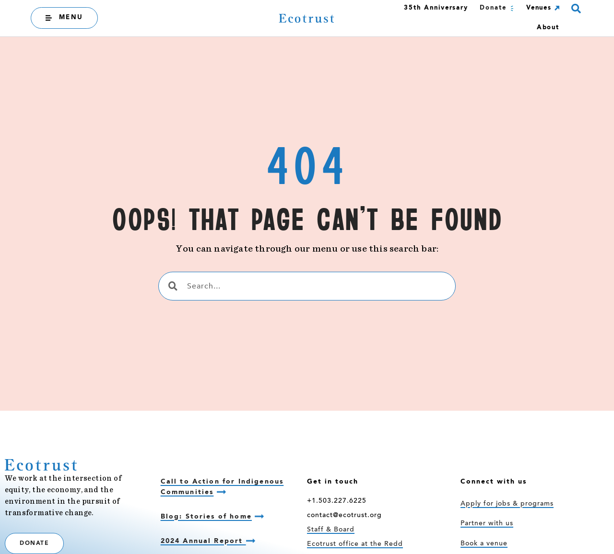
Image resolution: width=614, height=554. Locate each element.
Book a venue (484, 544)
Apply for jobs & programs (507, 504)
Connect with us (493, 481)
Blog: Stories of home (206, 516)
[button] (576, 8)
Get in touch (332, 481)
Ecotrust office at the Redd (355, 544)
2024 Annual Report (203, 541)
